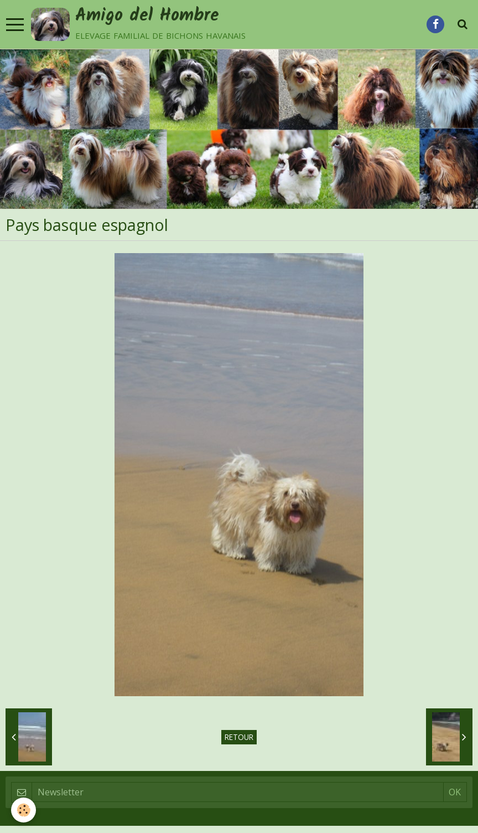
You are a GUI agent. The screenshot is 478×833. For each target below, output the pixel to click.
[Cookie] (23, 810)
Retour (239, 737)
